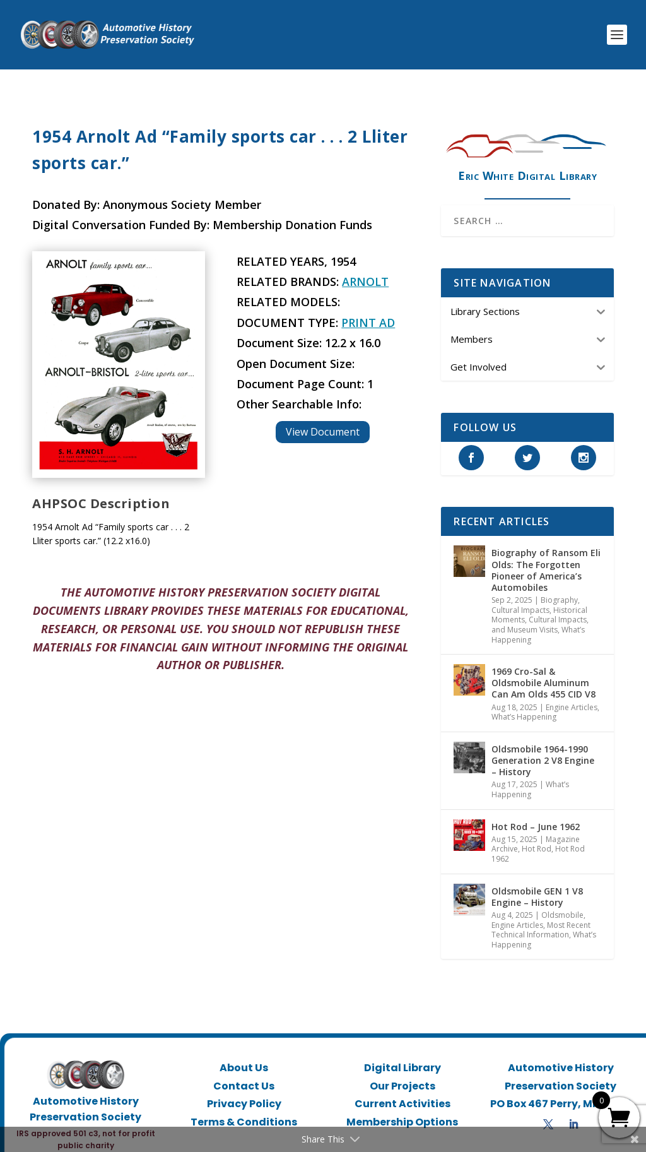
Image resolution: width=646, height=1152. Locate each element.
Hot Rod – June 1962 (535, 813)
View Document (323, 419)
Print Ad (368, 310)
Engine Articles (571, 694)
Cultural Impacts (520, 597)
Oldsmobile (562, 902)
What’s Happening (523, 704)
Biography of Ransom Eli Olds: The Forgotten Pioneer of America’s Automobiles (546, 557)
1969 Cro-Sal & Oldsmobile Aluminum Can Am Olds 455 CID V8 (543, 670)
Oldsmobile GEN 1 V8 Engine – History (537, 883)
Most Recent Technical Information (540, 916)
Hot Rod (536, 836)
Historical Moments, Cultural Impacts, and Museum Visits (540, 607)
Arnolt (365, 268)
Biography (559, 587)
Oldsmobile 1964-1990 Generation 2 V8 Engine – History (542, 747)
